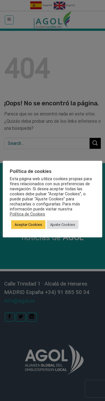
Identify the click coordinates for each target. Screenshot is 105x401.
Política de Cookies (27, 214)
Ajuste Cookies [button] (62, 224)
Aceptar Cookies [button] (28, 224)
